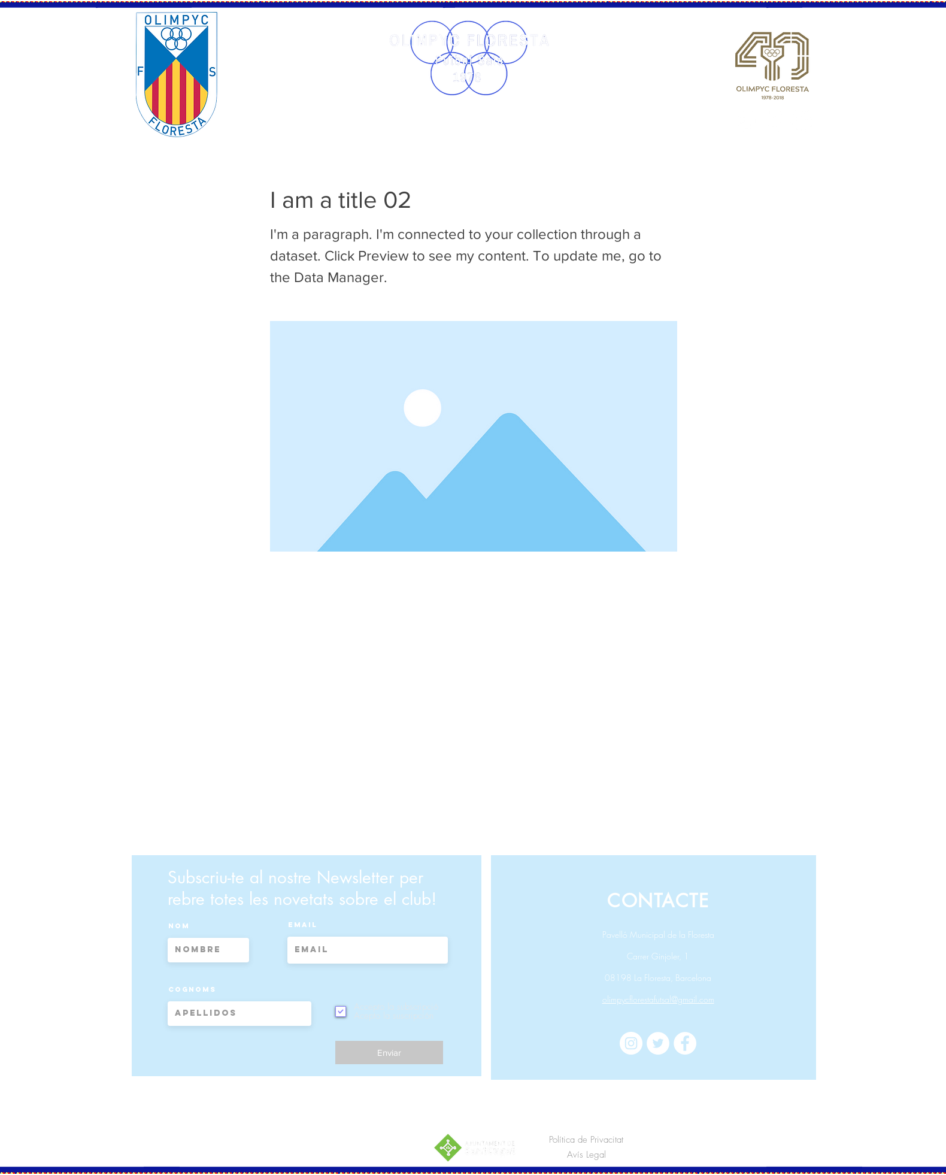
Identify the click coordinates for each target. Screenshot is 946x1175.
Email (302, 925)
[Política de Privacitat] (586, 1139)
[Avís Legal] (586, 1154)
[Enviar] (389, 1052)
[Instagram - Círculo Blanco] (747, 121)
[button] (368, 127)
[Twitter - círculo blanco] (774, 121)
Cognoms (192, 989)
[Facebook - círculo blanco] (801, 121)
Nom (179, 926)
